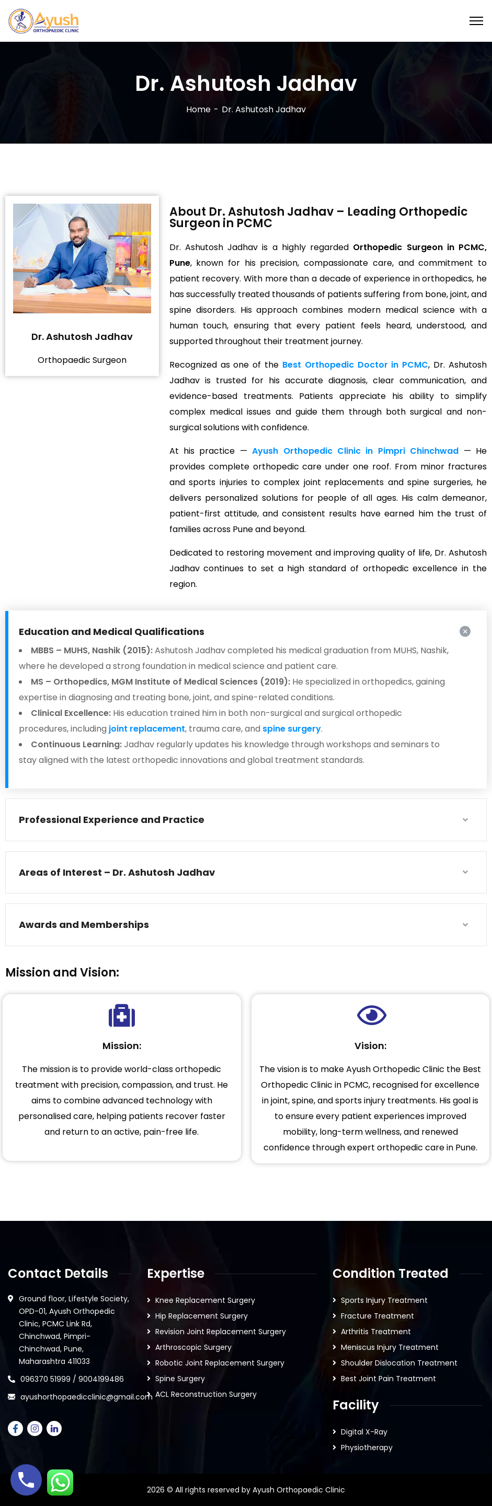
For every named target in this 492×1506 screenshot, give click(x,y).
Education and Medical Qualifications (111, 631)
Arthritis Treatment (376, 1331)
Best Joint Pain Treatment (388, 1378)
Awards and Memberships (84, 924)
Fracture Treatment (377, 1316)
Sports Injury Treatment (384, 1300)
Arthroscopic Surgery (193, 1347)
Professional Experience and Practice (111, 819)
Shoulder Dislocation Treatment (399, 1363)
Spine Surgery (180, 1378)
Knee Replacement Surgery (205, 1300)
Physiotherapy (367, 1447)
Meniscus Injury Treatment (390, 1347)
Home (198, 109)
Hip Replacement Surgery (201, 1316)
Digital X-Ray (364, 1432)
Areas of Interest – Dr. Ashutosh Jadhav (117, 872)
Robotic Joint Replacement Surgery (219, 1363)
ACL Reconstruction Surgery (206, 1394)
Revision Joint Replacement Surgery (220, 1331)
